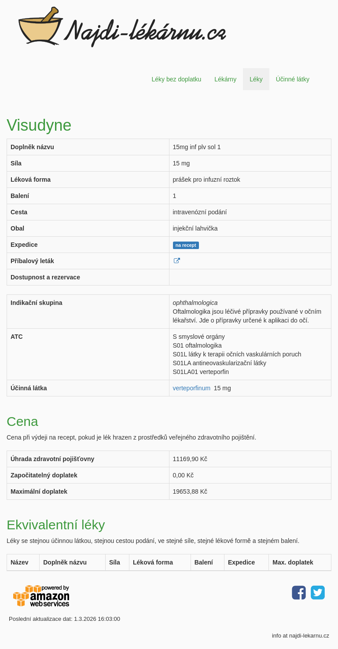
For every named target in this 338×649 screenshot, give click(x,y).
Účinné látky (292, 79)
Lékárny (225, 79)
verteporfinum (192, 388)
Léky (256, 79)
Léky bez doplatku (176, 79)
